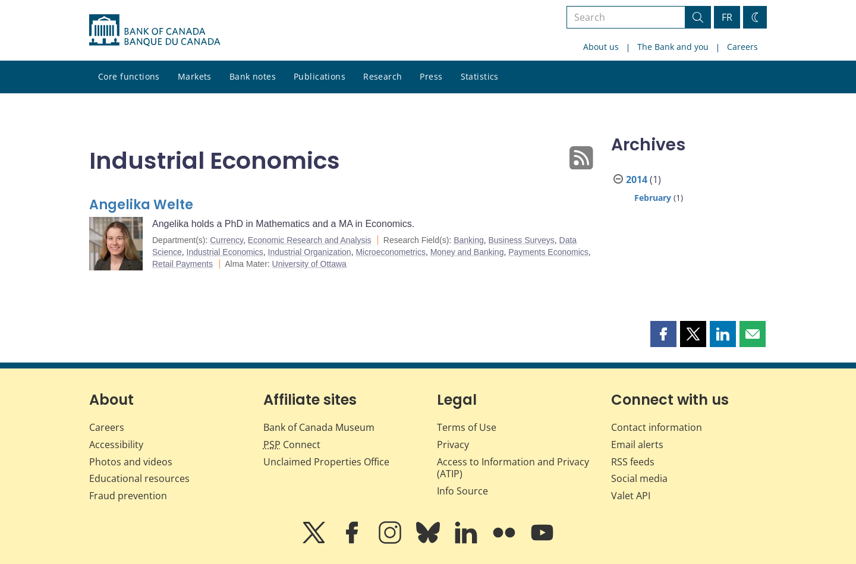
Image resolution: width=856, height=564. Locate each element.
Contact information (656, 427)
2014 (636, 179)
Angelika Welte (141, 205)
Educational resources (139, 478)
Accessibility (116, 444)
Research (382, 76)
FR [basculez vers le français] (727, 17)
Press (431, 76)
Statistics (480, 76)
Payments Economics (548, 252)
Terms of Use (466, 427)
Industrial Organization (309, 252)
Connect (291, 444)
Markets (195, 76)
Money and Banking (467, 252)
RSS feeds (632, 461)
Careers (742, 46)
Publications (319, 76)
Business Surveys (522, 240)
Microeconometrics (390, 252)
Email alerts (637, 444)
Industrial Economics (225, 252)
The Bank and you (673, 46)
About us (601, 46)
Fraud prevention (128, 495)
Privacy (453, 444)
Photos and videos (130, 461)
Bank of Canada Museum (318, 427)
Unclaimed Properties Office (326, 461)
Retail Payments (182, 264)
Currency (226, 240)
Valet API (630, 495)
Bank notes (252, 76)
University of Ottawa (309, 264)
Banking (469, 240)
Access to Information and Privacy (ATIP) (513, 468)
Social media (639, 478)
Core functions (129, 76)
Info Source (462, 490)
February (652, 197)
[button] (663, 334)
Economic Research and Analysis (310, 240)
